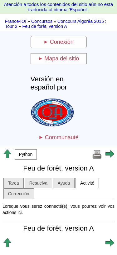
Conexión (62, 42)
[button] (26, 154)
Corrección (18, 193)
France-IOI (15, 21)
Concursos (41, 21)
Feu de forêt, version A (44, 26)
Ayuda (64, 183)
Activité (87, 183)
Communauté (62, 137)
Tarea (13, 183)
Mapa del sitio (61, 58)
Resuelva (38, 183)
